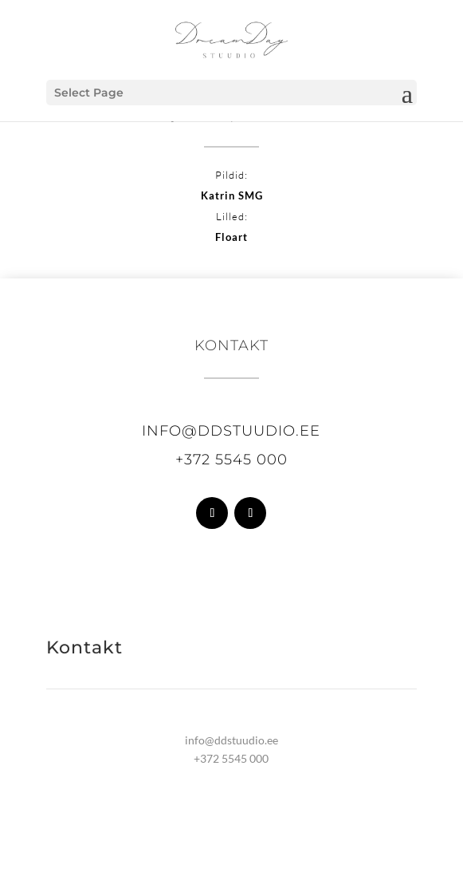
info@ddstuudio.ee (231, 431)
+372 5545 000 (231, 459)
